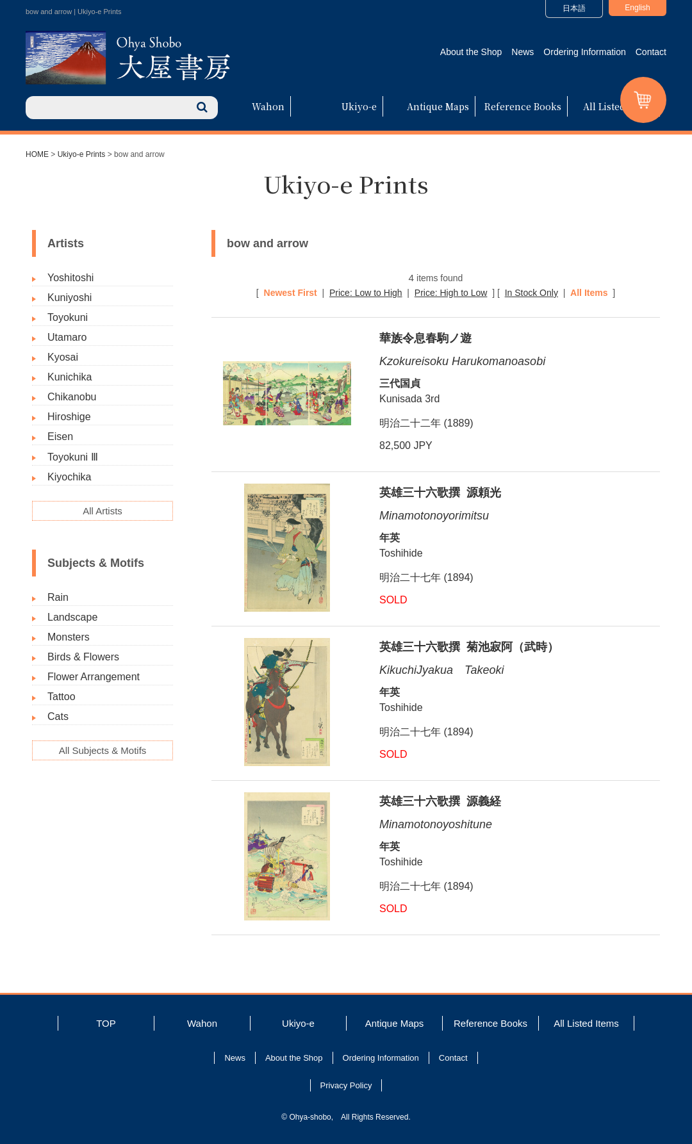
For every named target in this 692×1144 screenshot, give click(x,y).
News (522, 52)
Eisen (60, 436)
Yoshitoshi (70, 277)
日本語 (574, 8)
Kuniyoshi (69, 297)
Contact (651, 52)
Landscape (72, 617)
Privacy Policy (346, 1085)
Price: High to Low (451, 293)
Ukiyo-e (359, 106)
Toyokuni (67, 317)
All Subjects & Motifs (103, 750)
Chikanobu (72, 396)
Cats (58, 716)
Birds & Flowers (83, 656)
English (637, 7)
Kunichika (69, 377)
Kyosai (62, 357)
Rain (58, 597)
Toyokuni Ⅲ (72, 457)
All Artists (102, 510)
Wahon (268, 106)
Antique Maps (438, 106)
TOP (106, 1023)
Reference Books (522, 106)
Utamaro (66, 337)
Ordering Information (584, 52)
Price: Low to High (365, 293)
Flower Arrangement (93, 676)
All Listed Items (618, 106)
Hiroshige (69, 416)
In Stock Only (531, 293)
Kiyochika (69, 476)
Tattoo (61, 696)
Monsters (68, 637)
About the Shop (471, 52)
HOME (37, 154)
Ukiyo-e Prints (82, 154)
